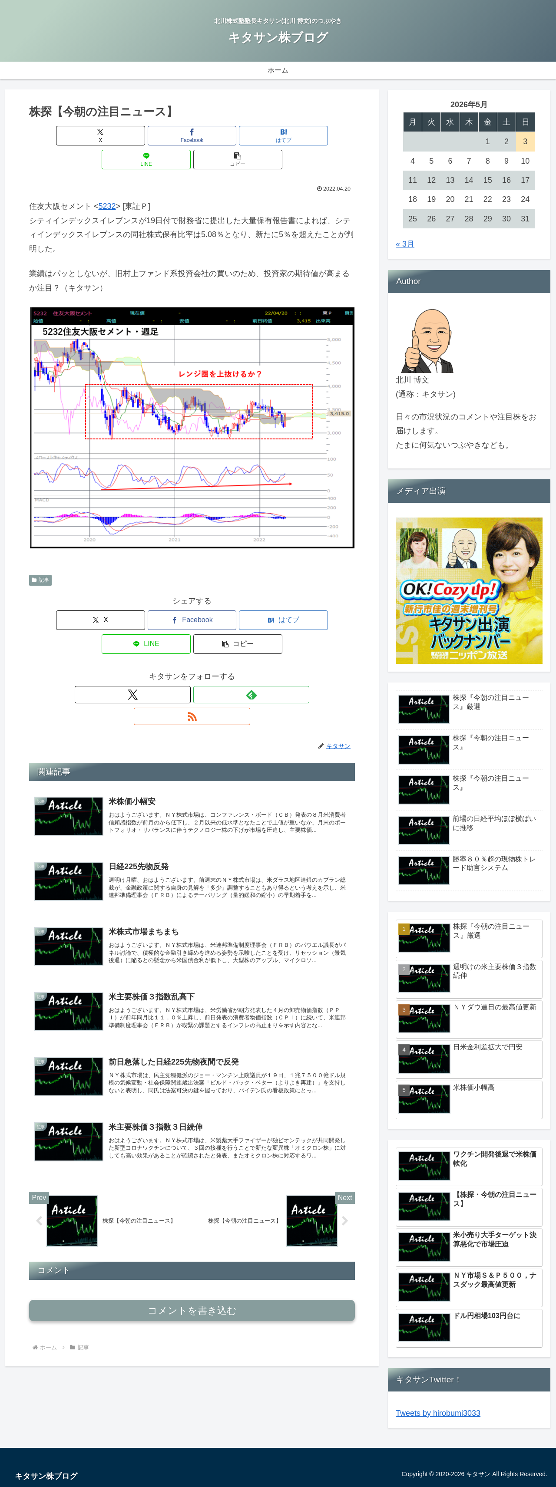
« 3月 (405, 244)
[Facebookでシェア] (137, 135)
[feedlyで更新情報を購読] (192, 647)
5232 (107, 182)
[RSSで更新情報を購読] (212, 647)
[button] (301, 135)
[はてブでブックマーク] (192, 135)
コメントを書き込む (192, 1259)
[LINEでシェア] (247, 135)
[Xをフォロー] (172, 647)
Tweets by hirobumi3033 (438, 1413)
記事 (40, 556)
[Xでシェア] (82, 135)
